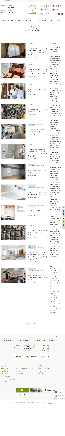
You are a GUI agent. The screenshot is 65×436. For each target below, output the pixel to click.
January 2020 (54, 184)
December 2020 (54, 160)
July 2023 (53, 94)
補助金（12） (54, 310)
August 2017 (53, 246)
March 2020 (53, 180)
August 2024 (53, 66)
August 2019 (53, 195)
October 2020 (54, 165)
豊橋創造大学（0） (55, 312)
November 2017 (54, 239)
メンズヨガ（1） (54, 268)
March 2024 (53, 77)
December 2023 (54, 84)
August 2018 (53, 220)
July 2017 (53, 248)
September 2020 (55, 167)
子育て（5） (53, 299)
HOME (2, 36)
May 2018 (53, 227)
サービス (3, 20)
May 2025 (53, 51)
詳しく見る (32, 57)
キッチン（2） (54, 289)
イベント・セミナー (40, 20)
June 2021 (53, 148)
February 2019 (54, 207)
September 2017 (55, 244)
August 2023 (53, 92)
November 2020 (54, 162)
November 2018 (54, 214)
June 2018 (53, 224)
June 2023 (53, 96)
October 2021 (54, 139)
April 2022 (53, 126)
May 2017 (53, 252)
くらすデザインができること (25, 368)
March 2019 (53, 205)
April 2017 (53, 254)
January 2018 (54, 235)
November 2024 (54, 60)
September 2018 (55, 218)
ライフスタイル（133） (56, 270)
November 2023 (54, 86)
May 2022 (53, 124)
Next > (36, 324)
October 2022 (54, 113)
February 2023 (54, 105)
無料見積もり (18, 357)
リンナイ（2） (54, 278)
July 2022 (53, 120)
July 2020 (53, 171)
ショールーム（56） (55, 304)
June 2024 (53, 71)
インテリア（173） (55, 280)
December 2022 (54, 109)
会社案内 (51, 20)
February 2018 (54, 233)
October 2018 (54, 216)
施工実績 (10, 20)
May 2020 (53, 175)
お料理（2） (53, 293)
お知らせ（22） (54, 297)
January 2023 (54, 107)
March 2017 (53, 256)
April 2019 (53, 203)
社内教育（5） (54, 306)
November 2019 (54, 188)
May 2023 (53, 98)
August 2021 (53, 143)
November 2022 (54, 111)
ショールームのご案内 (9, 379)
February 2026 (54, 47)
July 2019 (53, 197)
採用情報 (58, 20)
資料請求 (31, 357)
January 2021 (54, 158)
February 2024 (54, 79)
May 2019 (53, 201)
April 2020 (53, 177)
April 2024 (53, 75)
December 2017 (54, 237)
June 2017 (53, 250)
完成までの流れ (22, 371)
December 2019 (54, 186)
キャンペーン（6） (55, 308)
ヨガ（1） (53, 266)
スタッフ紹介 (6, 376)
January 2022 (54, 133)
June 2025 (53, 49)
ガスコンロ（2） (54, 283)
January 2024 (54, 81)
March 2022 (53, 128)
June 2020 (53, 173)
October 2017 (54, 242)
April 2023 (53, 101)
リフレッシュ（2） (55, 272)
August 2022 (53, 118)
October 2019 (54, 190)
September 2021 (55, 141)
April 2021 (53, 152)
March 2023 (53, 103)
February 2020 (54, 182)
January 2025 (54, 56)
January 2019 (54, 209)
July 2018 (53, 222)
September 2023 (55, 90)
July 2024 (53, 69)
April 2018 (53, 229)
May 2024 (53, 73)
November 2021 (54, 137)
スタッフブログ (43, 371)
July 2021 (53, 145)
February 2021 (54, 156)
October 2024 (54, 62)
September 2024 (55, 64)
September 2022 (55, 116)
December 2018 (54, 212)
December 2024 (54, 58)
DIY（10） (53, 301)
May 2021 (53, 150)
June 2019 (53, 199)
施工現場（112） (54, 291)
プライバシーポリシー (9, 384)
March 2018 (53, 231)
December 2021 (54, 135)
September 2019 (55, 192)
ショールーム (46, 357)
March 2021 (53, 154)
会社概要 (41, 373)
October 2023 (54, 88)
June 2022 (53, 122)
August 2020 (53, 169)
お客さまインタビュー (21, 20)
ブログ (31, 20)
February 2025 (54, 54)
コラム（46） (54, 295)
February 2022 (54, 130)
